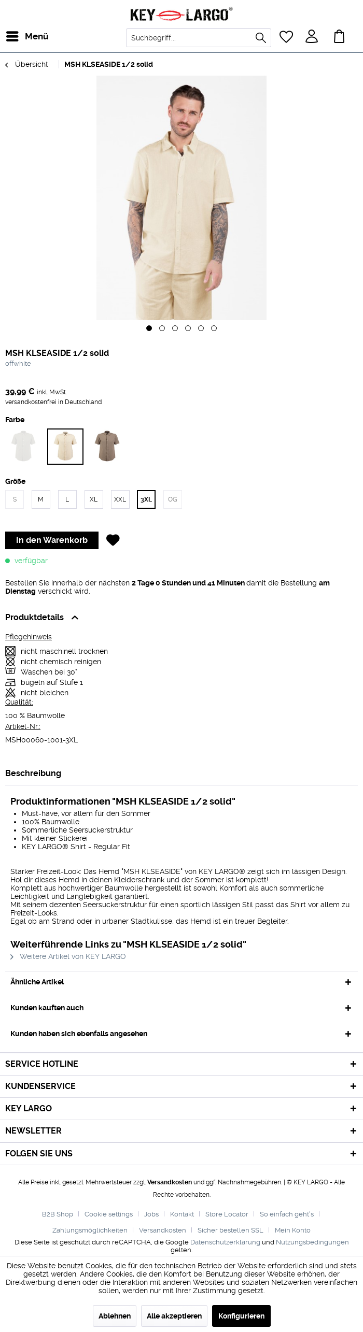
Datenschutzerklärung (225, 1242)
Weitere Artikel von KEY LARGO (68, 956)
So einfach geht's (287, 1214)
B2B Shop (57, 1214)
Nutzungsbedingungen (312, 1242)
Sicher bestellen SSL (230, 1230)
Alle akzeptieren (174, 1316)
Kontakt (182, 1214)
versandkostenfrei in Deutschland (53, 402)
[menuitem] (15, 36)
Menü (18, 34)
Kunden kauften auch (46, 1008)
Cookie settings (109, 1214)
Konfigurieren (241, 1316)
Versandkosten (169, 1182)
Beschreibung (33, 773)
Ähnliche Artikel (37, 982)
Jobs (151, 1214)
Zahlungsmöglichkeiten (90, 1230)
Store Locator (226, 1214)
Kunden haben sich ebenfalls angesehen (78, 1033)
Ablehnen (115, 1316)
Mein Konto (293, 1230)
